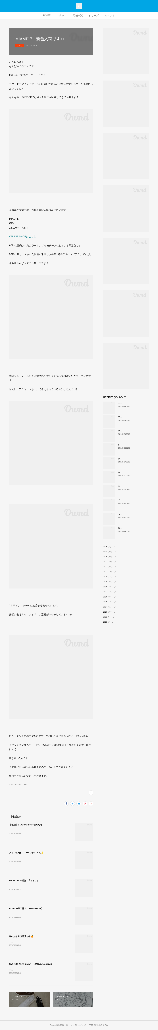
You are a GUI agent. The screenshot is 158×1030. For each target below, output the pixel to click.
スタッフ (62, 15)
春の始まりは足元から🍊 (21, 936)
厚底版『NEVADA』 (126, 431)
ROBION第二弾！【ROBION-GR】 (26, 908)
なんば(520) (13, 784)
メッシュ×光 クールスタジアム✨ (26, 852)
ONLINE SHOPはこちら (22, 236)
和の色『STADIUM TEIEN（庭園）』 (133, 445)
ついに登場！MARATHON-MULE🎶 (133, 514)
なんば (19, 45)
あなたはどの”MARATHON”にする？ (133, 403)
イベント (110, 15)
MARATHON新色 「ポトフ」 (24, 880)
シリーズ (94, 15)
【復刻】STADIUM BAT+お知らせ (25, 824)
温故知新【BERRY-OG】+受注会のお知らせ (30, 964)
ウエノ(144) (22, 784)
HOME (47, 15)
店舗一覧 (78, 15)
